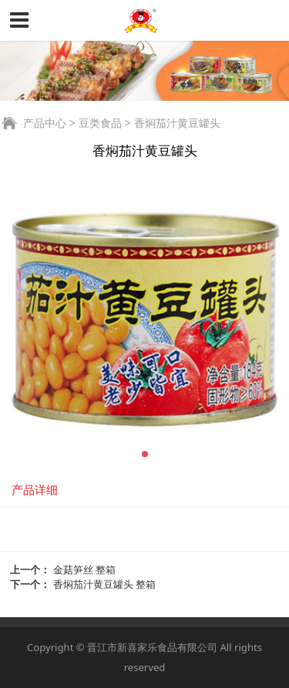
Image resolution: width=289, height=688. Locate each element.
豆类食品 (100, 122)
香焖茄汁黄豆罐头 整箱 (104, 584)
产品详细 (35, 489)
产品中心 (44, 122)
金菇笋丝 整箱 (84, 569)
